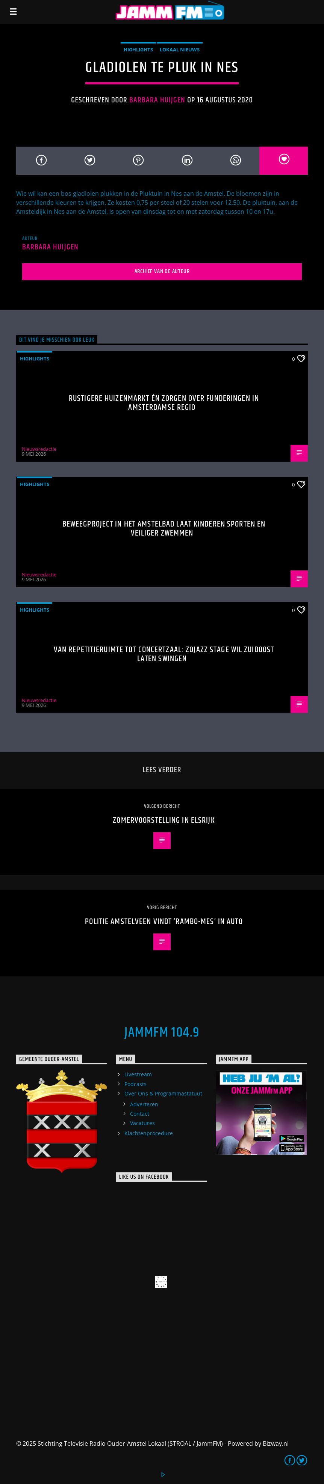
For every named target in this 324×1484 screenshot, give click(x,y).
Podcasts (135, 1084)
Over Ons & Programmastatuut (163, 1093)
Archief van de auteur (162, 271)
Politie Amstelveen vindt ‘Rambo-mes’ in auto (163, 921)
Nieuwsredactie (39, 449)
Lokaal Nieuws (180, 49)
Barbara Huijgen (157, 100)
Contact (139, 1113)
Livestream (138, 1074)
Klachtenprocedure (148, 1133)
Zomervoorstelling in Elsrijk (164, 820)
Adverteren (144, 1104)
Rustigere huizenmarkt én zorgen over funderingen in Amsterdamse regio (164, 403)
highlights (138, 49)
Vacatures (142, 1123)
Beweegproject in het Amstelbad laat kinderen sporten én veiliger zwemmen (164, 529)
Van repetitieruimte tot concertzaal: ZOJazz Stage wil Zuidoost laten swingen (164, 654)
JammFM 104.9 (161, 1032)
